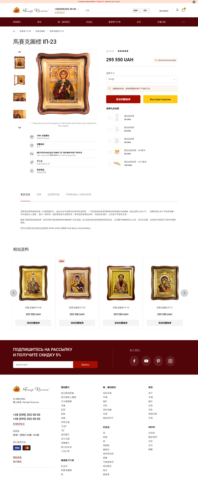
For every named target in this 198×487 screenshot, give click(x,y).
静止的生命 (66, 446)
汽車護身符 (108, 461)
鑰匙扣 (106, 449)
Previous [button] (19, 52)
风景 (63, 409)
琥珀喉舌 (107, 466)
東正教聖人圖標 (68, 397)
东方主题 (65, 438)
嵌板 (63, 413)
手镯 (105, 397)
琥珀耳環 (107, 393)
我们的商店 (162, 11)
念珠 (150, 405)
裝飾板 (106, 445)
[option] (19, 62)
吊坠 (105, 405)
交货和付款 (54, 194)
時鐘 (105, 436)
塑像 (105, 457)
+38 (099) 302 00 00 (26, 419)
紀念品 (64, 466)
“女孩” (64, 426)
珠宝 (39, 21)
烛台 (105, 470)
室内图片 (65, 434)
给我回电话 (60, 12)
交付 (150, 445)
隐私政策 (17, 457)
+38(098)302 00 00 (65, 9)
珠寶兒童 (152, 413)
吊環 (105, 413)
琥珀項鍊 (107, 409)
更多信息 (25, 194)
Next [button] (19, 128)
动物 (63, 417)
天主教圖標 (66, 401)
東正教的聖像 (67, 393)
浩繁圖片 (65, 442)
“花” (63, 430)
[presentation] (13, 293)
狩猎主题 (65, 422)
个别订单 (65, 451)
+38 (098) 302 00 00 (26, 415)
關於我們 (152, 436)
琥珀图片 (17, 21)
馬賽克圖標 (40, 31)
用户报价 (17, 461)
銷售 (139, 21)
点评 (39, 194)
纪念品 (89, 21)
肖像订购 (161, 21)
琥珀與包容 (108, 453)
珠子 (150, 393)
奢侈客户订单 (115, 21)
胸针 (105, 401)
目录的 (151, 432)
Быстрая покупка (160, 99)
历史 (150, 441)
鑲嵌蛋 (106, 474)
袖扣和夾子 (108, 417)
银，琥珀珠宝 (64, 21)
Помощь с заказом (78, 194)
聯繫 (150, 449)
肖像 (63, 405)
